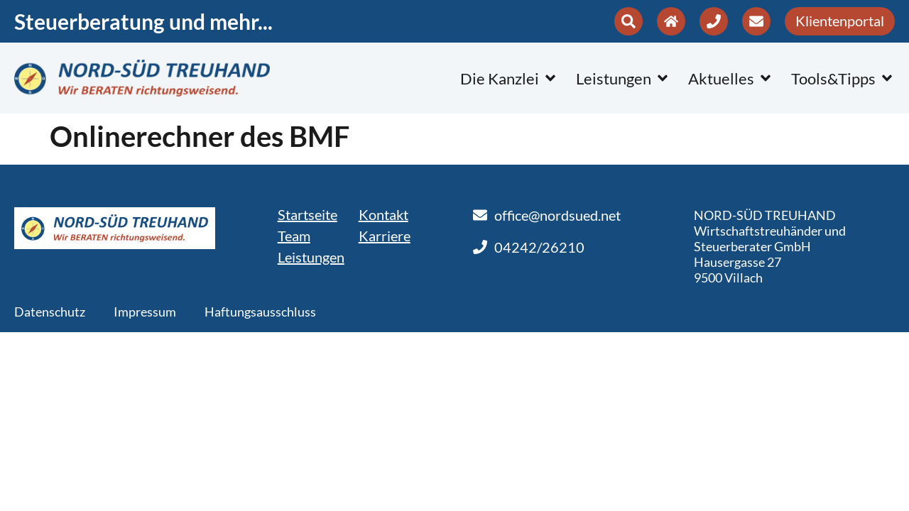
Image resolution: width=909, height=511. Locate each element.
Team (294, 236)
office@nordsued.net (557, 215)
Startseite (307, 214)
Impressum (145, 311)
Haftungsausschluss (260, 311)
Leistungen (311, 257)
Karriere (384, 236)
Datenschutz (49, 311)
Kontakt (383, 214)
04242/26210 (539, 247)
